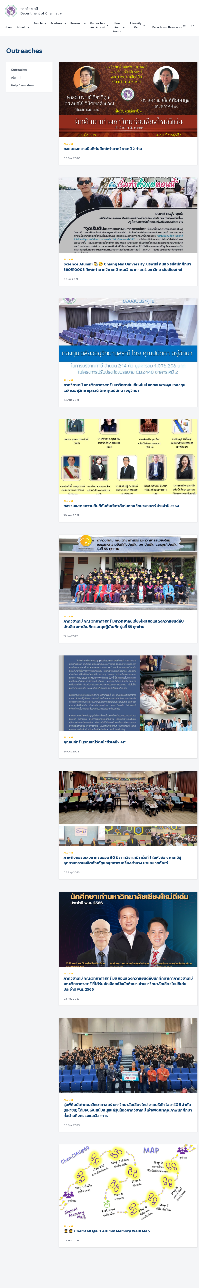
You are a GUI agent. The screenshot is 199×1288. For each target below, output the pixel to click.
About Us (23, 27)
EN (184, 26)
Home (8, 27)
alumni (68, 144)
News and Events (117, 27)
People (38, 23)
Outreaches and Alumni (97, 25)
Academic (56, 23)
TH (192, 26)
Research (76, 23)
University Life (135, 25)
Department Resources (167, 27)
